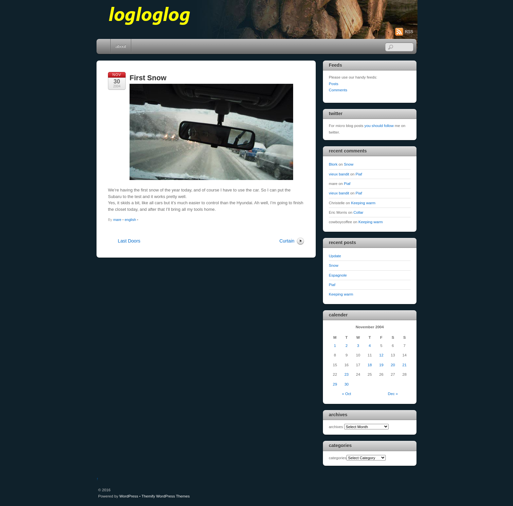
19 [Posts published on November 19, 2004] (381, 365)
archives (336, 427)
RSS (409, 31)
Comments (338, 90)
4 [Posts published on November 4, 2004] (370, 345)
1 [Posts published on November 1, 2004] (335, 345)
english (130, 220)
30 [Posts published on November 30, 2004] (347, 384)
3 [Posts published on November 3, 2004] (358, 345)
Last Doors (129, 241)
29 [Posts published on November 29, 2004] (335, 384)
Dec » (393, 393)
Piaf (359, 174)
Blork (333, 164)
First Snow (148, 78)
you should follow (379, 125)
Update (335, 256)
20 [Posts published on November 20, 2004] (393, 365)
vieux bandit (339, 174)
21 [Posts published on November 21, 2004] (404, 365)
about (120, 46)
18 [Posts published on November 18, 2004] (369, 365)
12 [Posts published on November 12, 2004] (381, 355)
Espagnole (338, 275)
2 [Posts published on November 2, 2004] (346, 345)
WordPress (128, 496)
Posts (333, 83)
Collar (358, 212)
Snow (348, 164)
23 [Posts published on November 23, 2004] (347, 374)
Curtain (286, 241)
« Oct (346, 393)
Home (104, 46)
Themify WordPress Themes (166, 496)
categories (337, 458)
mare (117, 220)
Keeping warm (363, 203)
